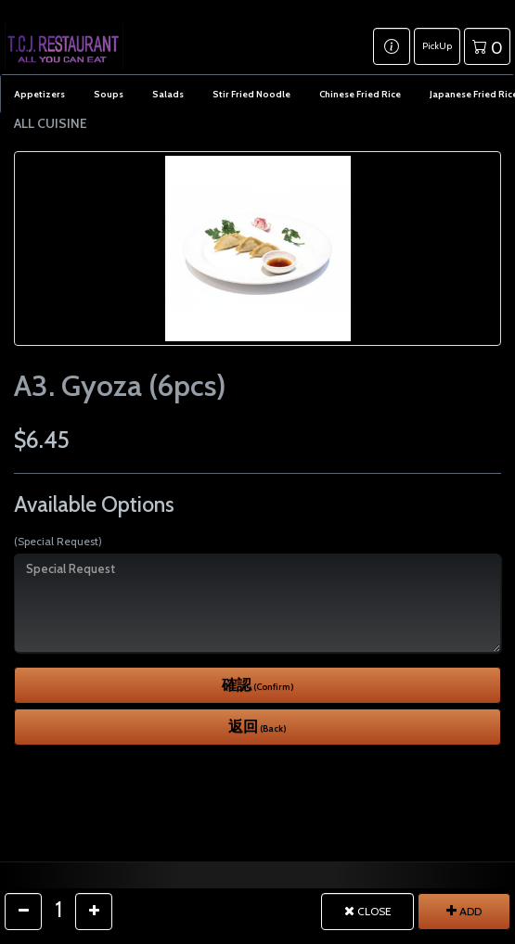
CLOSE (368, 911)
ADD (464, 911)
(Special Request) (58, 541)
